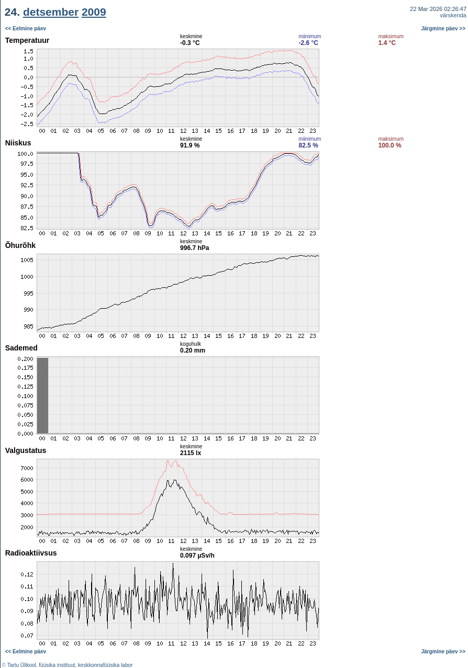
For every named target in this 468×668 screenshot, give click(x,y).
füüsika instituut (57, 665)
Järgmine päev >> (443, 28)
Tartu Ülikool (21, 665)
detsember (51, 12)
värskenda (453, 15)
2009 (94, 12)
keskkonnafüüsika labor (105, 665)
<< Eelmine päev (25, 28)
